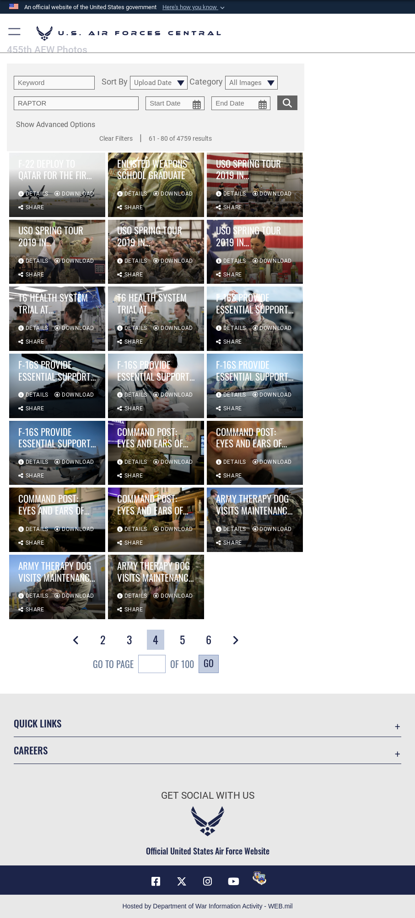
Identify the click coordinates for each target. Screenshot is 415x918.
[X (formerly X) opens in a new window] (182, 881)
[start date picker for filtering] (175, 103)
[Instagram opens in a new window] (208, 881)
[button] (194, 7)
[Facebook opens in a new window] (155, 881)
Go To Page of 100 (143, 665)
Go (209, 663)
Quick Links (37, 723)
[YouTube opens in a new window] (233, 881)
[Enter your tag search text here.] (76, 103)
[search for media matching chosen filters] (287, 102)
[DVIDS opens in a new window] (259, 878)
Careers (31, 750)
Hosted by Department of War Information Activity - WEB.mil (207, 906)
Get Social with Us (207, 795)
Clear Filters (116, 138)
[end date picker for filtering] (240, 103)
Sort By (115, 82)
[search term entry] (54, 83)
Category (206, 82)
